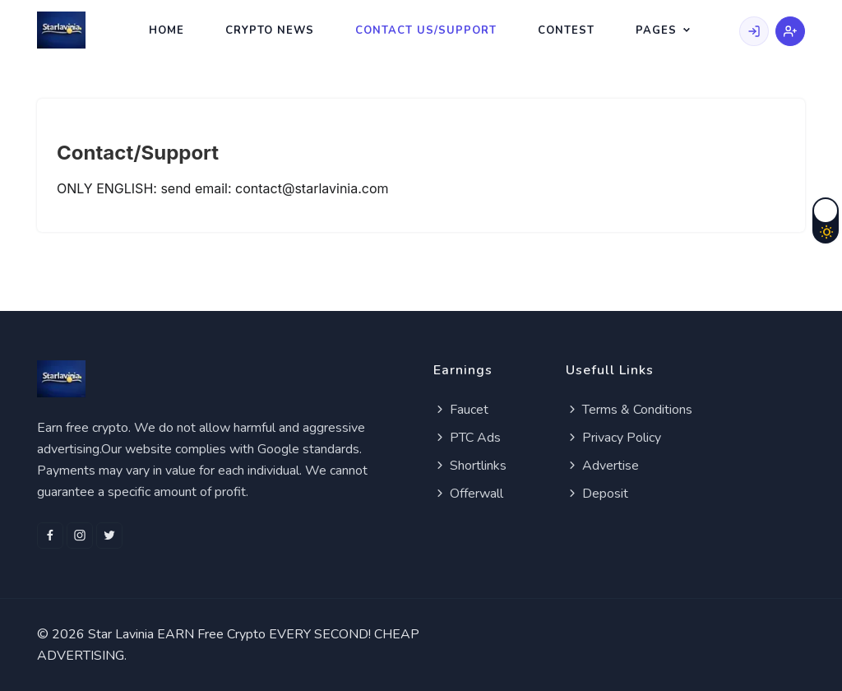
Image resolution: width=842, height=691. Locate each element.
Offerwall (468, 494)
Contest (566, 30)
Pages (656, 30)
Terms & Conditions (629, 410)
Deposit (597, 494)
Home (166, 30)
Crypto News (269, 30)
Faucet (460, 410)
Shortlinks (470, 466)
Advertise (602, 466)
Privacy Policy (613, 438)
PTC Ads (467, 438)
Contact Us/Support (426, 30)
